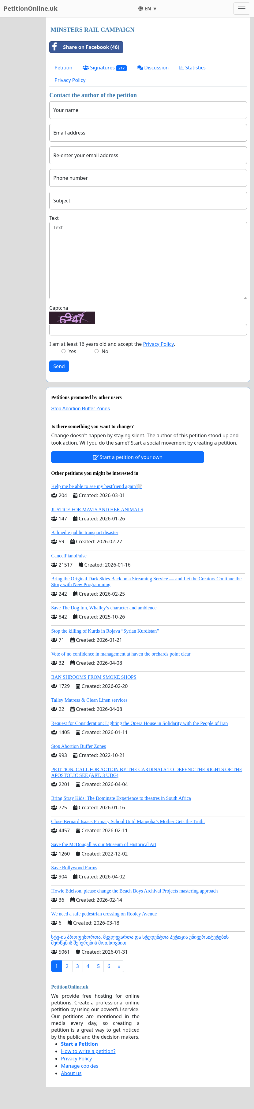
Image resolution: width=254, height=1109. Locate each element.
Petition (63, 67)
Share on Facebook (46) (84, 47)
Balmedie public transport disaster (84, 532)
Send (59, 366)
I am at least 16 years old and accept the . (112, 344)
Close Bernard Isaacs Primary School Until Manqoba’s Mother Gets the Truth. (128, 821)
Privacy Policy (69, 80)
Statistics (192, 67)
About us (71, 1073)
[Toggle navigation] (241, 8)
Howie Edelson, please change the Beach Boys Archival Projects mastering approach (134, 890)
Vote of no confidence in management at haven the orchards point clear (120, 653)
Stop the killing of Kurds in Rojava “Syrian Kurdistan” (105, 631)
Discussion (153, 67)
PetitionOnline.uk (31, 8)
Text (54, 218)
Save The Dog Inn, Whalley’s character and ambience (103, 607)
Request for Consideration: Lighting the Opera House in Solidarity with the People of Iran (139, 723)
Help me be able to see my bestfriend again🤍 (96, 486)
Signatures (105, 67)
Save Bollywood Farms (74, 867)
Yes (72, 351)
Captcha (58, 308)
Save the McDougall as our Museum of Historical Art (103, 844)
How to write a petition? (88, 1051)
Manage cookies (79, 1066)
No (105, 351)
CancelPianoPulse (69, 555)
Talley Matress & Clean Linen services (89, 700)
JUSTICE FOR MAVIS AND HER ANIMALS (97, 509)
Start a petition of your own (127, 457)
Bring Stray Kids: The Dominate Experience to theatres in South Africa (121, 798)
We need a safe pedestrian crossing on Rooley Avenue (104, 913)
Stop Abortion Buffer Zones (80, 408)
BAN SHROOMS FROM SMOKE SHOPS (93, 677)
